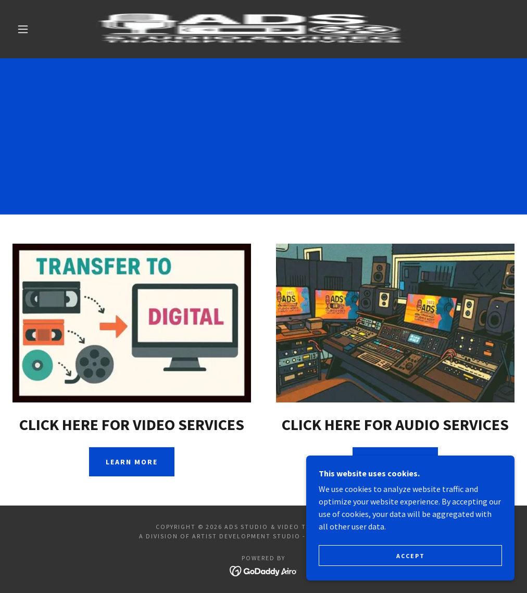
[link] (250, 29)
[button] (24, 29)
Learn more (132, 461)
